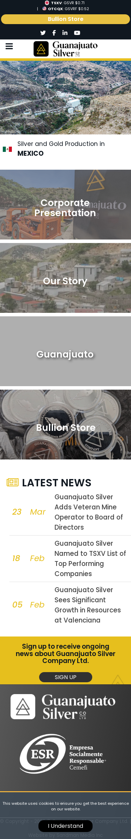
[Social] (43, 33)
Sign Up (66, 677)
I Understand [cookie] (65, 826)
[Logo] (65, 49)
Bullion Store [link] (65, 19)
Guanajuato (65, 354)
